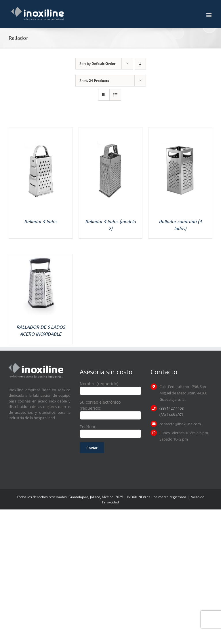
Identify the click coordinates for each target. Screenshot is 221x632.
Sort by (97, 63)
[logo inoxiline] (36, 365)
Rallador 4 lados (40, 221)
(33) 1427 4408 (171, 408)
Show (94, 80)
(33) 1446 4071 (171, 414)
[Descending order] (140, 63)
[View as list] (115, 94)
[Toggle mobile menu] (209, 15)
